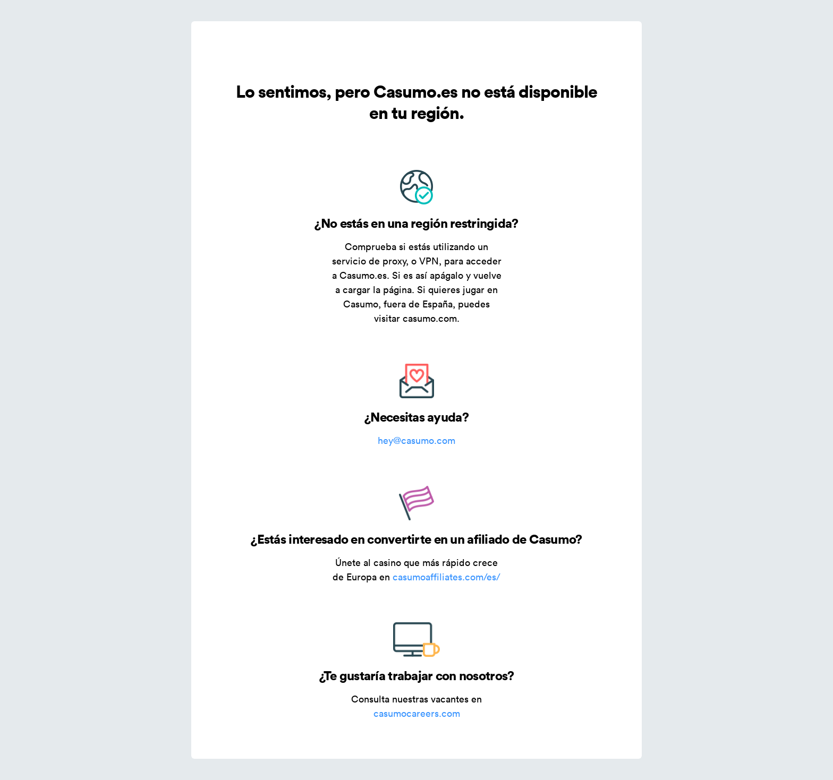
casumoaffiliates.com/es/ (446, 577)
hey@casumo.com (416, 440)
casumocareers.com (416, 713)
